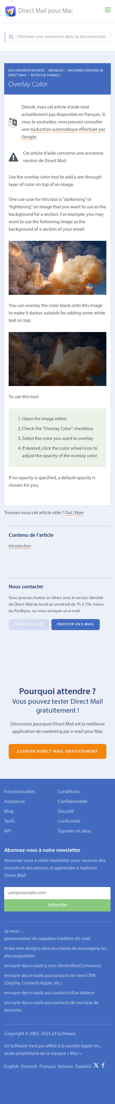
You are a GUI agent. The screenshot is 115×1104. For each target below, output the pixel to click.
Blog (8, 811)
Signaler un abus (74, 831)
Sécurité (66, 811)
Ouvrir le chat (29, 625)
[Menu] (108, 11)
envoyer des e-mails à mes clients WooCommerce (52, 966)
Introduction (20, 546)
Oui (68, 513)
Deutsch (29, 1066)
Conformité (69, 821)
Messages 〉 (58, 70)
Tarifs (9, 821)
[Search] (11, 37)
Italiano (65, 1066)
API (7, 831)
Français (47, 1066)
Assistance (14, 801)
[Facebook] (103, 1066)
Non (79, 513)
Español (83, 1066)
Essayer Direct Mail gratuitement (57, 751)
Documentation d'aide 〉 (28, 70)
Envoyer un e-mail (75, 625)
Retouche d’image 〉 (47, 75)
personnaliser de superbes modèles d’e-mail (47, 938)
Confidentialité (73, 801)
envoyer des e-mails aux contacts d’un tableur (49, 993)
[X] (96, 1066)
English (11, 1066)
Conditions (68, 792)
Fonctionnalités (19, 792)
